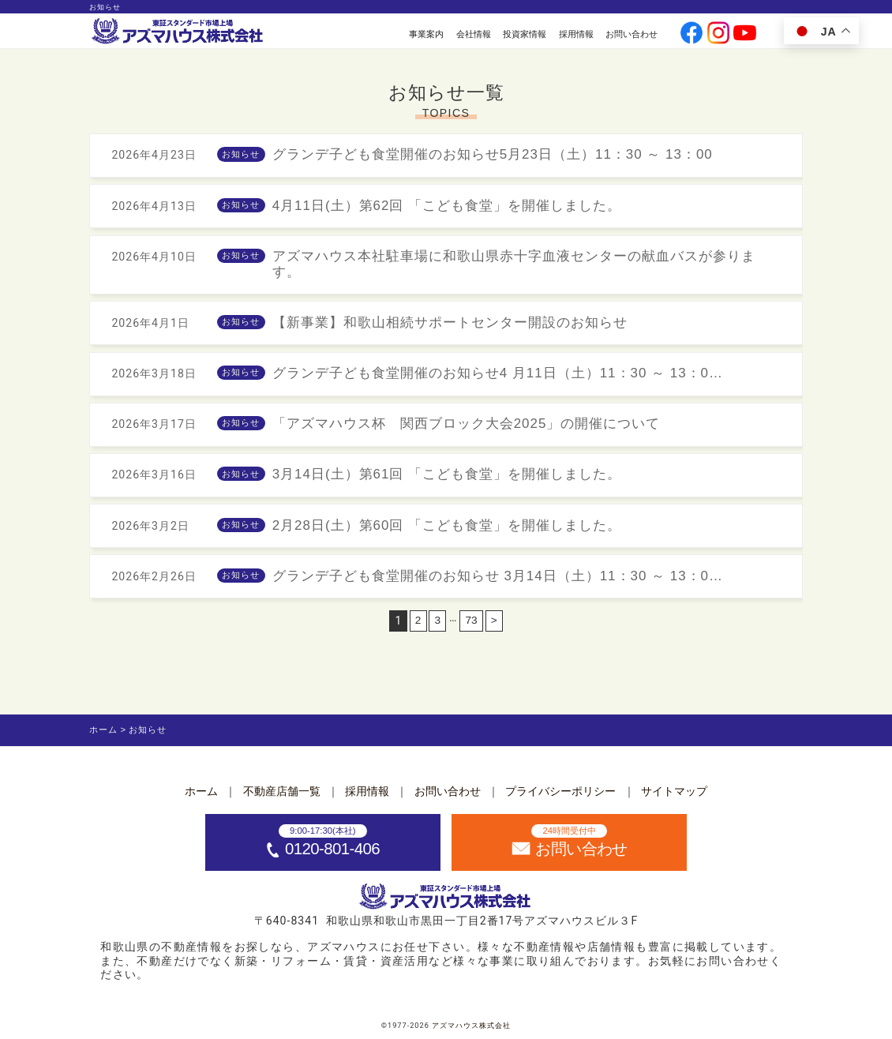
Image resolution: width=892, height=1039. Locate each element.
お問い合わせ (631, 34)
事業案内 (426, 34)
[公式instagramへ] (718, 34)
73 (471, 629)
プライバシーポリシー (560, 791)
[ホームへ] (178, 32)
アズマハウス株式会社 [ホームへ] (471, 1026)
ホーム (201, 791)
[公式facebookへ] (691, 34)
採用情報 (576, 34)
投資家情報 (524, 34)
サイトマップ (674, 791)
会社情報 (473, 34)
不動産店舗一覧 (281, 791)
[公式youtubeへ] (744, 34)
